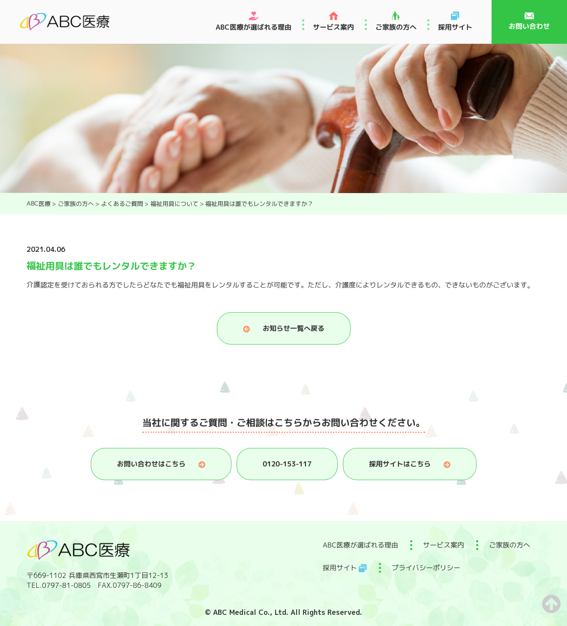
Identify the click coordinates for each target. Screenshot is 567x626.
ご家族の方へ (396, 27)
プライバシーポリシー (425, 567)
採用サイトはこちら (399, 464)
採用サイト (455, 27)
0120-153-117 (286, 464)
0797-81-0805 (66, 585)
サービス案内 (333, 27)
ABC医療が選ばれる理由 (253, 27)
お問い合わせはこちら (151, 464)
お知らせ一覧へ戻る (293, 328)
